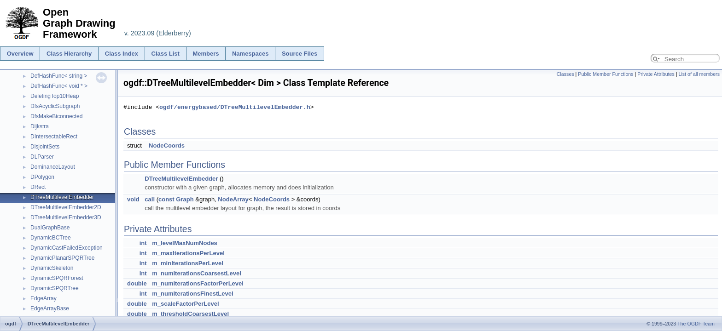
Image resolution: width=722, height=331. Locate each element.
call (150, 199)
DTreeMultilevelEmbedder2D (65, 207)
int (143, 243)
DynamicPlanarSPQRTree (62, 258)
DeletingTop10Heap (54, 96)
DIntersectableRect (53, 136)
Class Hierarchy (69, 53)
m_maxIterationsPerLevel (188, 253)
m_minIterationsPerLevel (187, 263)
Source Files (299, 53)
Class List (165, 53)
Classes (565, 74)
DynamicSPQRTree (54, 288)
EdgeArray (43, 298)
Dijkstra (39, 126)
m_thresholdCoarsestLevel (190, 313)
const (166, 199)
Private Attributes (656, 74)
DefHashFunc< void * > (58, 86)
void (133, 199)
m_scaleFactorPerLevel (185, 303)
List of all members (699, 74)
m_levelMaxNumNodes (184, 243)
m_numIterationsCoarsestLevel (196, 273)
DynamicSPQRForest (56, 278)
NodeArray (233, 199)
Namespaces (250, 53)
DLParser (42, 157)
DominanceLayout (52, 167)
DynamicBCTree (50, 237)
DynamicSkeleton (51, 268)
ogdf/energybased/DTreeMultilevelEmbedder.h (234, 107)
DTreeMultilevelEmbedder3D (65, 217)
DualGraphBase (50, 227)
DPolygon (42, 177)
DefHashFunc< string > (58, 76)
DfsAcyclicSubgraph (55, 106)
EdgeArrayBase (49, 308)
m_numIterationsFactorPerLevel (198, 283)
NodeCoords (167, 145)
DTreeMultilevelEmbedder (62, 197)
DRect (38, 187)
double (137, 283)
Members (205, 53)
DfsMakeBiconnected (56, 116)
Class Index (121, 53)
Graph (184, 199)
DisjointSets (44, 146)
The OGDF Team (696, 323)
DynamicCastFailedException (66, 248)
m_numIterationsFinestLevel (192, 293)
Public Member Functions (605, 74)
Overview (20, 53)
